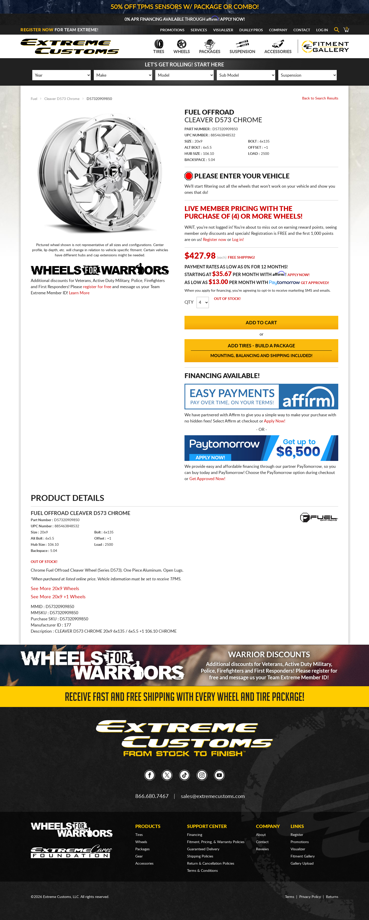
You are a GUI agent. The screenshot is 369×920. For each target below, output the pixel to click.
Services (199, 30)
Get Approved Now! (207, 479)
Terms (289, 897)
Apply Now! (299, 275)
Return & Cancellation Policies (210, 863)
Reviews (262, 849)
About (261, 835)
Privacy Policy (310, 897)
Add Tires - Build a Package (261, 351)
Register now (214, 240)
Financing (194, 835)
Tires (158, 46)
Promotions (172, 30)
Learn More (79, 293)
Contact (301, 30)
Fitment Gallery (303, 856)
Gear (139, 856)
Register (297, 835)
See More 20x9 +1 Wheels (58, 597)
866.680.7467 (152, 796)
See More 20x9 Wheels (55, 589)
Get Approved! (315, 283)
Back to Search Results (320, 98)
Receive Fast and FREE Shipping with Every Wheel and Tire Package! (184, 698)
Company (278, 30)
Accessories (278, 46)
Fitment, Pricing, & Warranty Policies (215, 842)
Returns (332, 897)
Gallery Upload (302, 863)
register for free (97, 287)
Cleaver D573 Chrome (61, 99)
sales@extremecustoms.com (213, 796)
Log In (322, 30)
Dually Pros (251, 30)
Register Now (36, 30)
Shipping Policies (200, 856)
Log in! (238, 240)
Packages (209, 46)
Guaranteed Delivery (203, 849)
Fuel (34, 99)
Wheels (181, 46)
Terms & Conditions (202, 871)
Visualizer (223, 30)
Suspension (242, 46)
